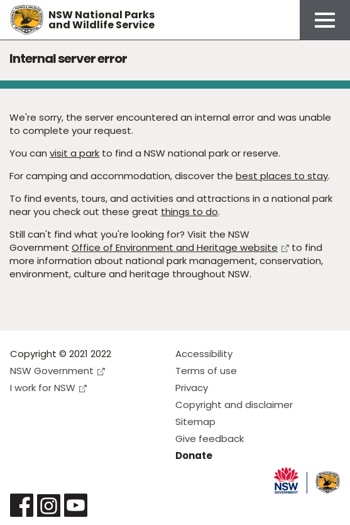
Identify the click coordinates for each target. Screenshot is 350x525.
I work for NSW (48, 387)
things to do (189, 211)
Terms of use (206, 370)
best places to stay (282, 175)
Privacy (191, 387)
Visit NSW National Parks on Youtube (75, 505)
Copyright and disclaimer (234, 404)
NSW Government (57, 370)
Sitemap (195, 421)
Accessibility (203, 353)
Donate (193, 455)
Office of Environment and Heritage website (180, 247)
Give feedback (209, 438)
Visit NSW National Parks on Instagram (48, 505)
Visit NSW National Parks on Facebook (21, 505)
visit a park (74, 153)
